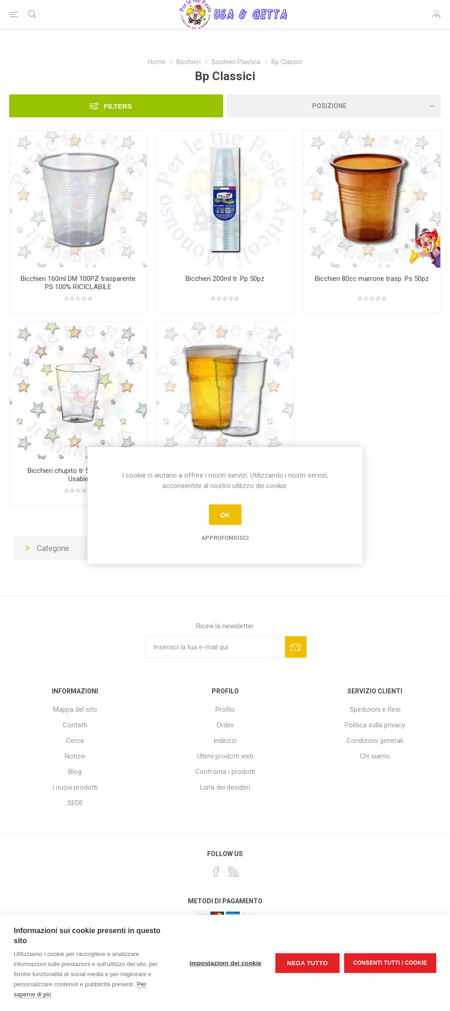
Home (156, 62)
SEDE (75, 803)
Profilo (225, 709)
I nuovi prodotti (75, 787)
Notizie (75, 756)
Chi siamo (375, 756)
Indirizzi (225, 740)
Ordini (225, 725)
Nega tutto (307, 963)
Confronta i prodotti (225, 772)
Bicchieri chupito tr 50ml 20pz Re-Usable (78, 475)
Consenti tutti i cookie (390, 963)
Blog (75, 772)
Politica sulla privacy (375, 725)
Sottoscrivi (296, 647)
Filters (118, 106)
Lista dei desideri (225, 787)
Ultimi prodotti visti (225, 756)
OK (225, 514)
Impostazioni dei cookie (226, 963)
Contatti (75, 725)
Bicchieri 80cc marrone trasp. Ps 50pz (372, 279)
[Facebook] (216, 871)
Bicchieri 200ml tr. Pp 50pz (225, 279)
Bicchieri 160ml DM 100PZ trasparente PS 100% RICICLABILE (78, 283)
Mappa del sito (75, 709)
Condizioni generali (374, 740)
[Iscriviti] (214, 647)
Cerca (75, 740)
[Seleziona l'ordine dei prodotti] (334, 105)
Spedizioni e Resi (375, 709)
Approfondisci (225, 537)
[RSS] (233, 871)
